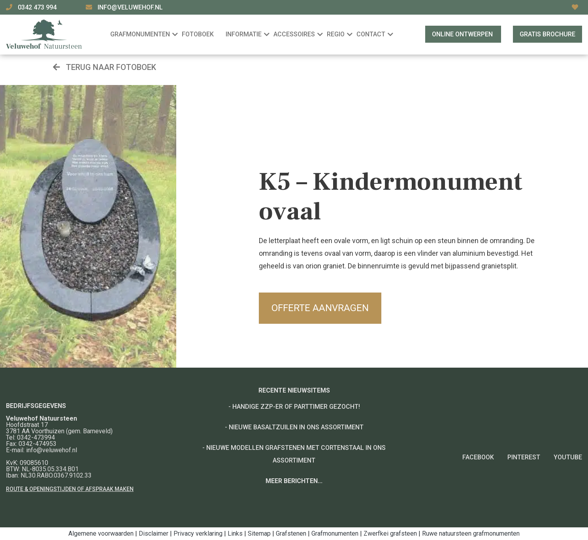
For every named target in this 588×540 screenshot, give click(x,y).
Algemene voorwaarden (101, 533)
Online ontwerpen (463, 34)
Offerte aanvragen (320, 307)
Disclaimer (153, 533)
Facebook (478, 457)
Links (235, 533)
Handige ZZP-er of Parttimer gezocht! (296, 406)
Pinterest (523, 457)
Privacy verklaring (197, 533)
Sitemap (259, 533)
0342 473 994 (38, 7)
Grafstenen (291, 533)
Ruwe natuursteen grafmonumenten (471, 533)
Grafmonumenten (334, 533)
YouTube (568, 457)
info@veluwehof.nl (130, 7)
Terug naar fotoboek (104, 67)
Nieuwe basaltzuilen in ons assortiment (296, 427)
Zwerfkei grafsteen (390, 533)
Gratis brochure (547, 34)
